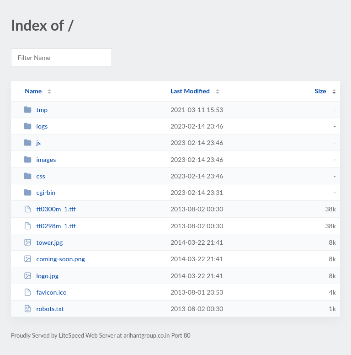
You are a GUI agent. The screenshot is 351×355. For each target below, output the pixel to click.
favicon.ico (45, 292)
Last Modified (190, 91)
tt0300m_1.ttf (50, 209)
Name (33, 91)
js (32, 142)
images (40, 159)
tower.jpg (43, 242)
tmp (36, 109)
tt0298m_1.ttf (50, 226)
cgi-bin (39, 192)
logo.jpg (41, 276)
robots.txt (44, 308)
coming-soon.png (54, 259)
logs (36, 126)
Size (320, 91)
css (34, 176)
